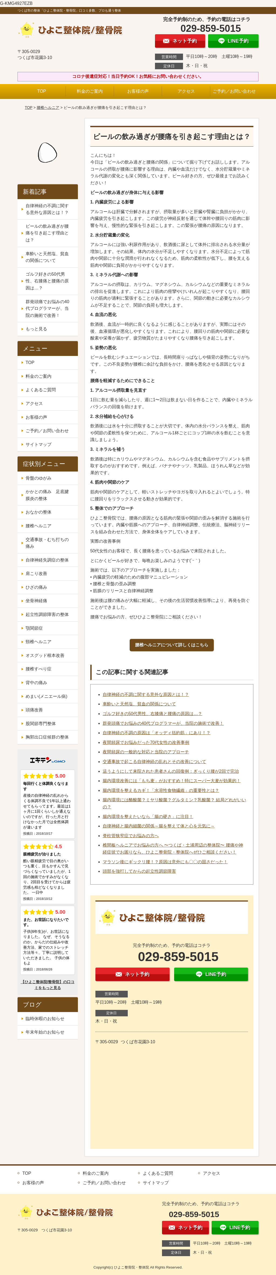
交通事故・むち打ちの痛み (47, 543)
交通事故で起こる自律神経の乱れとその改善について (154, 761)
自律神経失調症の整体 (47, 560)
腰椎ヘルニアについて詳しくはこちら (171, 645)
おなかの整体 (38, 512)
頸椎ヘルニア (38, 641)
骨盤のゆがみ (38, 478)
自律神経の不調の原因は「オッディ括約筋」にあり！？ (157, 732)
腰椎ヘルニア (48, 107)
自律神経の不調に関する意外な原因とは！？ (146, 694)
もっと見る (36, 329)
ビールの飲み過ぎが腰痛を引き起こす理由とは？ (47, 233)
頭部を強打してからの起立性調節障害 (139, 871)
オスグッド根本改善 (45, 655)
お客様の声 (138, 91)
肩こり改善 (36, 573)
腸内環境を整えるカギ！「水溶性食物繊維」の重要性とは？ (161, 790)
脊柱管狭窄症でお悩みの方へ (131, 835)
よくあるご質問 (41, 389)
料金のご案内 (90, 91)
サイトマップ (38, 444)
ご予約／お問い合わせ (234, 91)
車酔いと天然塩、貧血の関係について (139, 704)
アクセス (186, 91)
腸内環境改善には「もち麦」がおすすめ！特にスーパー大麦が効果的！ (172, 780)
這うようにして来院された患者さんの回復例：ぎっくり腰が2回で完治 (171, 771)
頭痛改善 (34, 710)
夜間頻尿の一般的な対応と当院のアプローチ (146, 752)
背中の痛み (36, 682)
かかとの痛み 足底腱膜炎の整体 (47, 495)
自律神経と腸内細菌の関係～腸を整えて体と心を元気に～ (159, 826)
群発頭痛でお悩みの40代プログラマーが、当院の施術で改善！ (163, 723)
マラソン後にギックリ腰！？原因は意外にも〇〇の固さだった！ (165, 862)
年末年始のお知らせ (45, 1032)
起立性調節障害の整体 (47, 614)
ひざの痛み (36, 587)
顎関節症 (34, 628)
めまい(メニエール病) (46, 696)
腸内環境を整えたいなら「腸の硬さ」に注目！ (148, 816)
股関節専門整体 (41, 723)
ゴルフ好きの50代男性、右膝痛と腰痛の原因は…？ (152, 713)
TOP (41, 91)
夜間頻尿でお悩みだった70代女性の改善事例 (146, 742)
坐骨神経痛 (36, 600)
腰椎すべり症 (38, 669)
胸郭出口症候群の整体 (47, 737)
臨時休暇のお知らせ (45, 1018)
